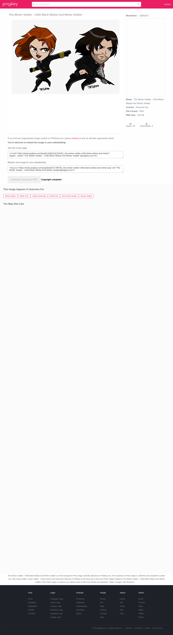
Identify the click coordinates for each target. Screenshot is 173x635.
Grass (122, 606)
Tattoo (141, 617)
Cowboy (103, 613)
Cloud (122, 599)
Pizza (30, 599)
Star (121, 610)
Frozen (103, 599)
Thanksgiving (81, 606)
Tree (122, 613)
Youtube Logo (55, 606)
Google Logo (55, 617)
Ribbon (141, 613)
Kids (102, 617)
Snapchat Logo (56, 613)
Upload (167, 4)
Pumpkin (31, 613)
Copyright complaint (51, 179)
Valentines (80, 610)
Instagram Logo (56, 599)
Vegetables (32, 606)
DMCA (147, 628)
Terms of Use (158, 628)
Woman (103, 610)
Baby (102, 606)
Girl (101, 602)
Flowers (142, 602)
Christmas (80, 599)
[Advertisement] (65, 113)
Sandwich (32, 602)
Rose (141, 606)
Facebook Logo (56, 610)
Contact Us (139, 628)
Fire (121, 602)
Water (141, 610)
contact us (76, 138)
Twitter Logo (55, 602)
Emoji (141, 599)
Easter (78, 613)
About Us (128, 628)
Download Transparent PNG (24, 179)
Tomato (31, 610)
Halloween (80, 602)
